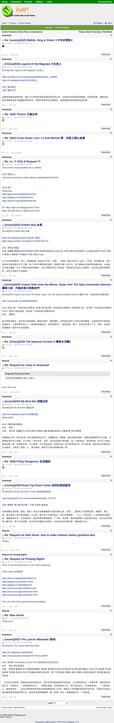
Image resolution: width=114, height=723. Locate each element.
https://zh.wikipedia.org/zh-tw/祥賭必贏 (20, 414)
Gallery (39, 2)
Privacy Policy (105, 2)
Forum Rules (7, 708)
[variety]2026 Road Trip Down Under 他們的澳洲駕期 (37, 485)
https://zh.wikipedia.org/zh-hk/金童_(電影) (21, 238)
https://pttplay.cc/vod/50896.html (17, 585)
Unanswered (36, 32)
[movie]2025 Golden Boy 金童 (23, 224)
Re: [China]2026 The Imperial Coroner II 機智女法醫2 (38, 341)
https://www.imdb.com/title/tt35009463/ (20, 301)
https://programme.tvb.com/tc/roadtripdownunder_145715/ (29, 498)
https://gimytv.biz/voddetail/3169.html (19, 194)
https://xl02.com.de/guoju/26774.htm (22, 207)
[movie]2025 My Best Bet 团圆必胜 (26, 401)
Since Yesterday (93, 32)
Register (98, 23)
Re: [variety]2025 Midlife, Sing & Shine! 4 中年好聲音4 (38, 40)
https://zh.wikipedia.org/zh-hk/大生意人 (20, 80)
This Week (107, 32)
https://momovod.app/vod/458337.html (19, 595)
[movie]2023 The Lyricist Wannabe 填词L (30, 639)
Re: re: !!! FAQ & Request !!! (23, 161)
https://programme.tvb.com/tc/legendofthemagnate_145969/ (29, 77)
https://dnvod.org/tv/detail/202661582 (19, 201)
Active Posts (23, 32)
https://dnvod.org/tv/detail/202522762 (41, 177)
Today (81, 32)
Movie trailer (7, 417)
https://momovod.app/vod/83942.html (19, 588)
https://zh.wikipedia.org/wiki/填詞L (17, 652)
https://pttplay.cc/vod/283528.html (17, 197)
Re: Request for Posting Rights (25, 559)
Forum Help (101, 708)
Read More (106, 54)
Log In (108, 23)
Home (5, 2)
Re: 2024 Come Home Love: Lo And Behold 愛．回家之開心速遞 (45, 138)
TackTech (9, 717)
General (5, 361)
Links (49, 2)
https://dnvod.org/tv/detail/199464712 (19, 578)
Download (16, 2)
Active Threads (62, 27)
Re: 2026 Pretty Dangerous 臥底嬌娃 (27, 461)
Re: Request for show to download (27, 365)
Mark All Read (19, 708)
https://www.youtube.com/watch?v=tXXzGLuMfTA (25, 656)
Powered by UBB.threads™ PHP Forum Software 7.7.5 (57, 722)
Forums (28, 2)
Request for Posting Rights (14, 554)
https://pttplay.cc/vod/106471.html (17, 582)
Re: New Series (14, 615)
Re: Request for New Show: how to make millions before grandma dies (50, 535)
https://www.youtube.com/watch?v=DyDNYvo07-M (25, 241)
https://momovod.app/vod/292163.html (19, 591)
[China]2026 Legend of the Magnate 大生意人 (33, 63)
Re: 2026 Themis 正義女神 (21, 114)
